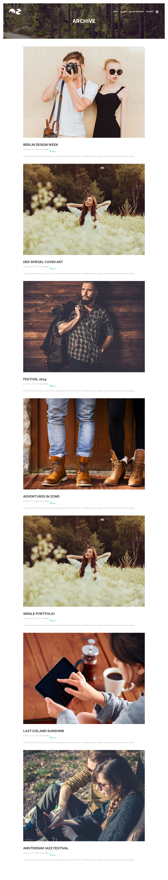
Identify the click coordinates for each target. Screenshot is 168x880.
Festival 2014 (34, 379)
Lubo (47, 149)
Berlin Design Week (40, 145)
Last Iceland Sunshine (43, 731)
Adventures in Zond (41, 496)
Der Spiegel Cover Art (43, 262)
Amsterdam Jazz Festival (46, 848)
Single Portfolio (39, 614)
